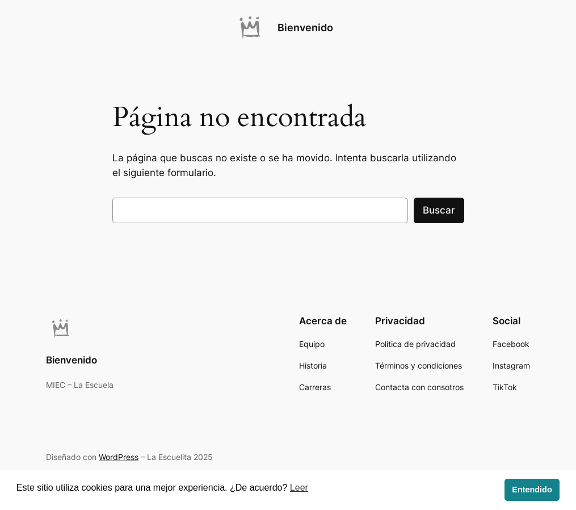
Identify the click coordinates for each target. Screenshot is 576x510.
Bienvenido (305, 28)
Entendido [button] (532, 489)
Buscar (439, 210)
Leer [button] (299, 487)
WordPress (118, 457)
